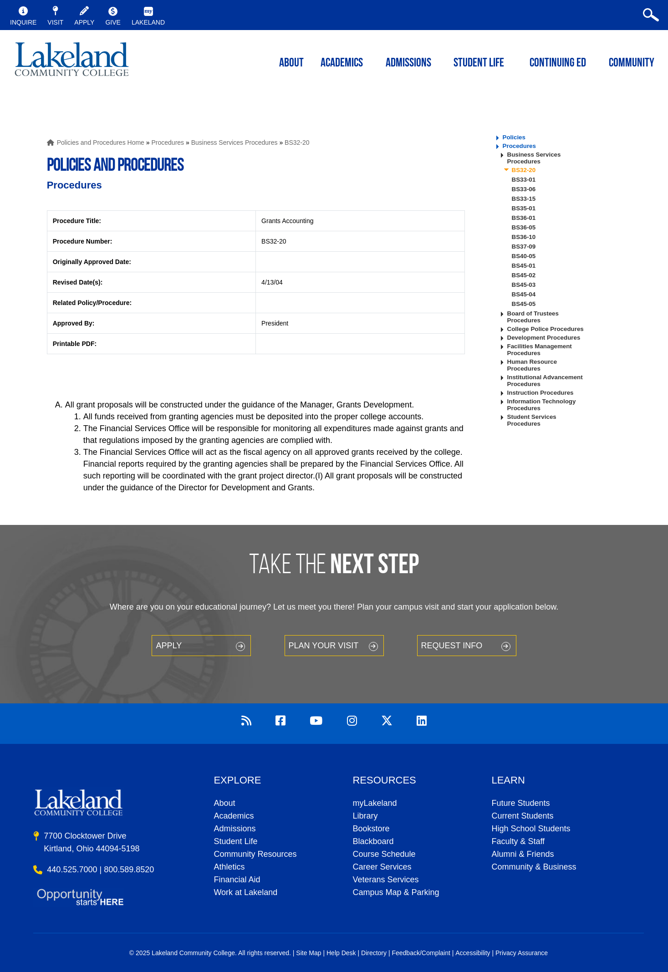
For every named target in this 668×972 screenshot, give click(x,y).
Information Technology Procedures (541, 405)
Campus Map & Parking (395, 892)
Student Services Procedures (531, 420)
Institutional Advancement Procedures (545, 380)
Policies (514, 137)
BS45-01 (524, 265)
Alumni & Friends (522, 854)
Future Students (520, 803)
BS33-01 (524, 179)
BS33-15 (524, 198)
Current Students (522, 815)
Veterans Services (385, 879)
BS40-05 (524, 256)
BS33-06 (524, 189)
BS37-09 (524, 246)
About (224, 803)
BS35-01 (524, 208)
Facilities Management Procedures (539, 349)
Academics (234, 815)
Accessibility (472, 953)
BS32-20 (297, 142)
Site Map (308, 953)
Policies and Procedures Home (100, 142)
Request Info (452, 645)
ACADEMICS (342, 63)
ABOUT (291, 63)
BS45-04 (524, 294)
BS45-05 (524, 303)
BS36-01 (524, 217)
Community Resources (255, 854)
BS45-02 (524, 275)
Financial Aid (237, 879)
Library (364, 815)
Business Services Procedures (234, 142)
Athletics (229, 866)
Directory (374, 953)
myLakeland (71, 61)
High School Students (530, 828)
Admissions (408, 63)
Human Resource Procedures (532, 365)
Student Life (479, 63)
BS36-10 (524, 237)
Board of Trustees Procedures (533, 317)
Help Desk (341, 953)
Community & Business (533, 866)
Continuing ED (558, 63)
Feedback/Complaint (421, 953)
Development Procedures (544, 337)
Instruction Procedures (540, 392)
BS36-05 (524, 227)
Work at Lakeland (245, 892)
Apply (169, 645)
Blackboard (372, 841)
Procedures (167, 142)
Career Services (381, 866)
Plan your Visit (324, 645)
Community (631, 63)
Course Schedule (383, 854)
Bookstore (370, 828)
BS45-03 (524, 284)
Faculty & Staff (518, 841)
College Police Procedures (545, 329)
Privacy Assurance (521, 953)
